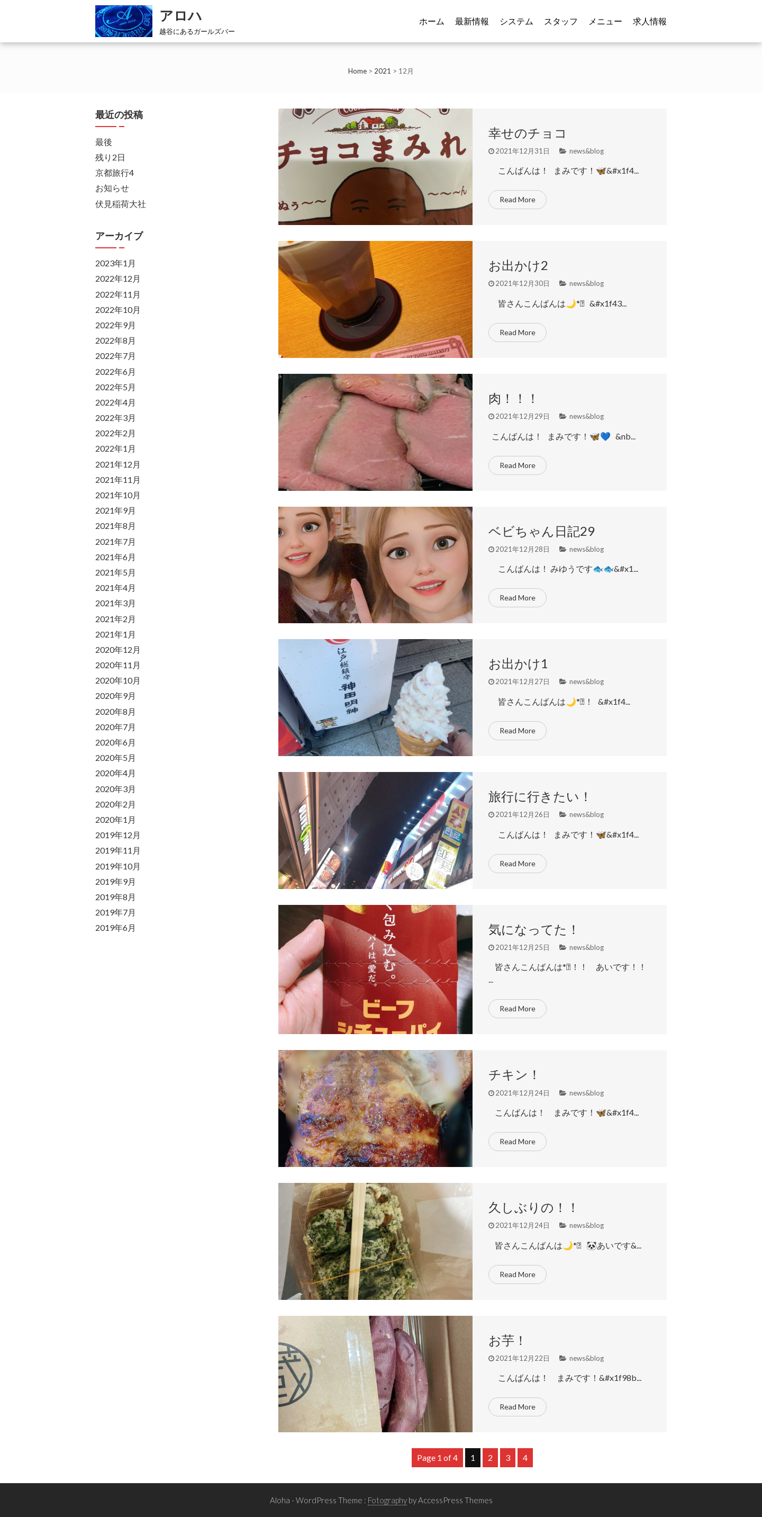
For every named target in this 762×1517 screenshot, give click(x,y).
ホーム (431, 21)
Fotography (387, 1500)
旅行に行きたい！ (540, 796)
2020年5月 (115, 757)
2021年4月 (115, 587)
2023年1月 (115, 263)
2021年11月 (118, 479)
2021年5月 (115, 572)
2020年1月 (115, 819)
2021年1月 (115, 634)
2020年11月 (118, 665)
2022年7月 (115, 356)
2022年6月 (115, 371)
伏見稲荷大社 (120, 204)
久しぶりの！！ (533, 1207)
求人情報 (650, 21)
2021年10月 (118, 495)
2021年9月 (115, 510)
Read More (518, 199)
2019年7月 (115, 912)
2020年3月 (115, 789)
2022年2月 (115, 433)
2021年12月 (118, 464)
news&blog (586, 151)
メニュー (605, 21)
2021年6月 (115, 557)
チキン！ (514, 1074)
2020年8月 (115, 711)
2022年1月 (115, 448)
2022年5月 (115, 387)
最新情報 (472, 21)
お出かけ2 (518, 265)
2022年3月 (115, 417)
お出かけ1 (518, 663)
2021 (382, 71)
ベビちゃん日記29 (541, 530)
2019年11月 (118, 850)
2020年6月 (115, 742)
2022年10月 (118, 309)
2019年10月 (118, 866)
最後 (103, 142)
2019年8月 (115, 897)
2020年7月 (115, 727)
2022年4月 (115, 402)
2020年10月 (118, 680)
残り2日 (110, 157)
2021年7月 (115, 541)
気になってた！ (534, 929)
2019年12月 (118, 835)
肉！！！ (513, 398)
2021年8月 (115, 525)
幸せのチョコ (527, 132)
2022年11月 (118, 294)
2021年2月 (115, 619)
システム (516, 21)
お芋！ (507, 1340)
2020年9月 (115, 695)
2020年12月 (118, 649)
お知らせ (112, 188)
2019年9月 (115, 881)
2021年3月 (115, 603)
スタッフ (561, 21)
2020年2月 (115, 804)
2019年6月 (115, 927)
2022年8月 (115, 340)
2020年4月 (115, 773)
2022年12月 (118, 278)
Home (357, 71)
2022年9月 (115, 325)
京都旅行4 (114, 172)
